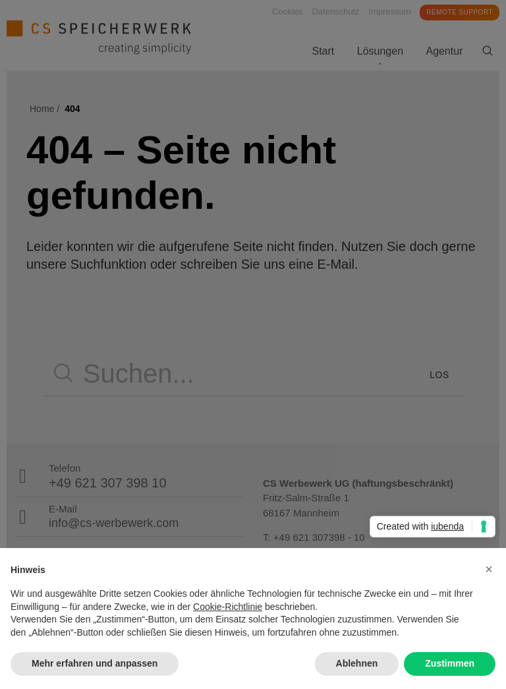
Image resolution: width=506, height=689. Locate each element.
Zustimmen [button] (449, 663)
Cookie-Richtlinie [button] (227, 606)
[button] (488, 569)
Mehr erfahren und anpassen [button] (94, 663)
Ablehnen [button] (357, 663)
